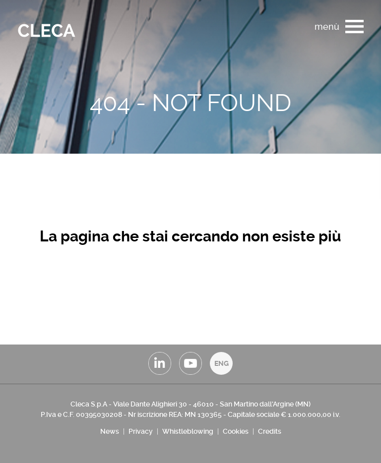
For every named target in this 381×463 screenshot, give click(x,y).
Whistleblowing (187, 431)
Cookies (236, 431)
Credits (269, 431)
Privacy (140, 431)
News (109, 431)
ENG (221, 363)
